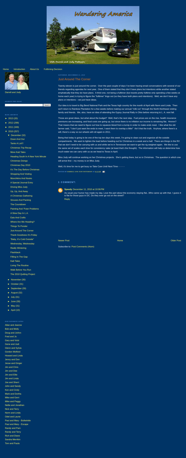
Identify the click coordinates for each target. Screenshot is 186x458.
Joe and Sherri (12, 382)
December (16, 135)
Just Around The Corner (22, 230)
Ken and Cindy (12, 390)
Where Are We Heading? (22, 222)
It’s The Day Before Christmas (25, 169)
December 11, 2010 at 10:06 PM (88, 189)
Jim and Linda (11, 378)
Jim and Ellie (11, 374)
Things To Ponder (19, 226)
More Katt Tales (18, 152)
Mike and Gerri (12, 397)
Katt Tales (15, 261)
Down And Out (17, 139)
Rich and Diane (12, 436)
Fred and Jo (11, 336)
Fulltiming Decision (53, 69)
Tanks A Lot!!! (16, 143)
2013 (11, 118)
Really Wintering (18, 248)
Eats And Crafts (18, 217)
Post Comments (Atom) (83, 246)
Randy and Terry (13, 432)
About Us (34, 69)
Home (6, 69)
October (15, 284)
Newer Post (63, 240)
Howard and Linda (14, 355)
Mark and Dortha (13, 394)
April (13, 310)
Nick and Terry (12, 409)
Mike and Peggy (13, 401)
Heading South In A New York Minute (28, 156)
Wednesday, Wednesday (22, 243)
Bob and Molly (12, 329)
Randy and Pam (13, 428)
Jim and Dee (11, 371)
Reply (67, 199)
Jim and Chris (11, 367)
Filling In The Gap (19, 257)
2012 (11, 123)
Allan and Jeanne (13, 325)
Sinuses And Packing (20, 200)
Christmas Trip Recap (20, 148)
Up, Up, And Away (19, 191)
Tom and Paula (12, 443)
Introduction (19, 69)
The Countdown (18, 204)
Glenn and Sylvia (13, 348)
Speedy (68, 189)
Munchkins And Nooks (21, 178)
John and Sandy (13, 386)
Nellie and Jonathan (14, 405)
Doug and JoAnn (13, 333)
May (13, 306)
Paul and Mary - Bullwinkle (18, 420)
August (14, 292)
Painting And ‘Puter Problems (24, 209)
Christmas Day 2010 (20, 165)
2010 (11, 131)
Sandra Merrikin (12, 439)
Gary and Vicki (12, 340)
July (13, 297)
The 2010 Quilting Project (22, 274)
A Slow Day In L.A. (19, 213)
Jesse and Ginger (13, 363)
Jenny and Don (12, 359)
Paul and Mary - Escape (16, 424)
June (13, 301)
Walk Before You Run (20, 270)
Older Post (176, 240)
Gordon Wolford (12, 352)
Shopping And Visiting (21, 174)
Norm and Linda (12, 413)
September (16, 288)
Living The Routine (19, 265)
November (16, 279)
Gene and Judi (12, 344)
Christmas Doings (19, 161)
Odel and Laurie (12, 416)
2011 (11, 127)
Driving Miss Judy (19, 187)
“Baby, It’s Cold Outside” (22, 239)
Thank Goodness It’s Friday (23, 235)
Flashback (15, 252)
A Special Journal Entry (21, 182)
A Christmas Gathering (21, 196)
